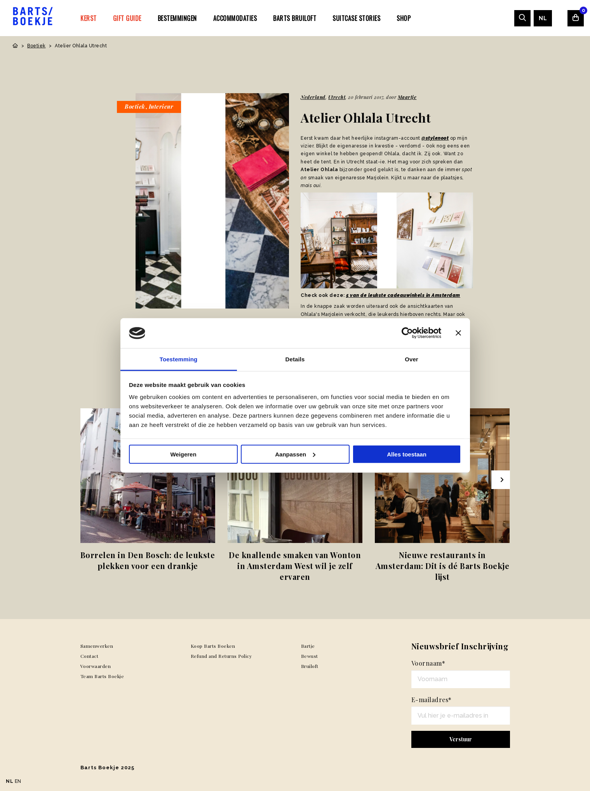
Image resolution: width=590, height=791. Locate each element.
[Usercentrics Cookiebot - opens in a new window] (407, 333)
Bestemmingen (177, 18)
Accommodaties (235, 18)
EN (18, 781)
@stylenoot (435, 138)
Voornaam (428, 663)
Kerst (88, 18)
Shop (404, 18)
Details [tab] (295, 359)
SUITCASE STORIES (356, 18)
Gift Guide (127, 18)
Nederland (313, 97)
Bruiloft (309, 666)
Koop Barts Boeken (213, 646)
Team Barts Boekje (102, 676)
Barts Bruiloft (294, 18)
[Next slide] (500, 479)
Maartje (407, 97)
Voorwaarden (95, 666)
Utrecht (337, 97)
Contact (89, 656)
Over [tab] (411, 359)
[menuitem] (88, 17)
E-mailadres (431, 700)
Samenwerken (96, 646)
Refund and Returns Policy (221, 656)
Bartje (308, 646)
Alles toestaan (406, 454)
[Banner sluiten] (458, 333)
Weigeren (183, 454)
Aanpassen (295, 454)
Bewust (309, 656)
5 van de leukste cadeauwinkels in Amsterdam (403, 295)
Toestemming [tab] (179, 359)
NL (543, 18)
